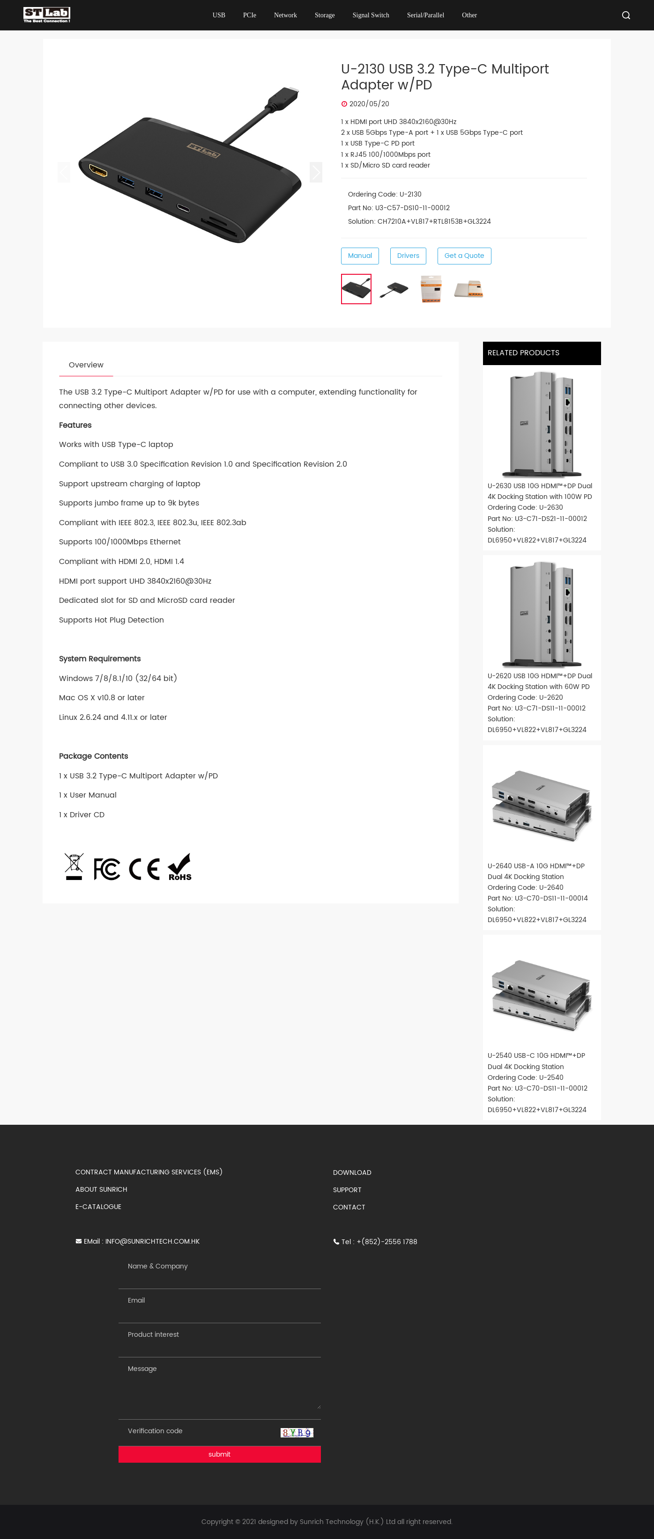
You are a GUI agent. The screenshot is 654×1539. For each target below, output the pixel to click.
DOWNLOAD (352, 1172)
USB (219, 15)
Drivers (408, 255)
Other (469, 15)
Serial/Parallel (425, 15)
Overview (86, 365)
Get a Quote (464, 255)
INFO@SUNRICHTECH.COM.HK (152, 1241)
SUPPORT (347, 1190)
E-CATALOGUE (98, 1207)
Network (285, 15)
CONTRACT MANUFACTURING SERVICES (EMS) (149, 1172)
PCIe (249, 15)
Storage (325, 15)
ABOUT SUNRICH (101, 1189)
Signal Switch (371, 15)
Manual (360, 255)
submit (219, 1454)
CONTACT (349, 1207)
